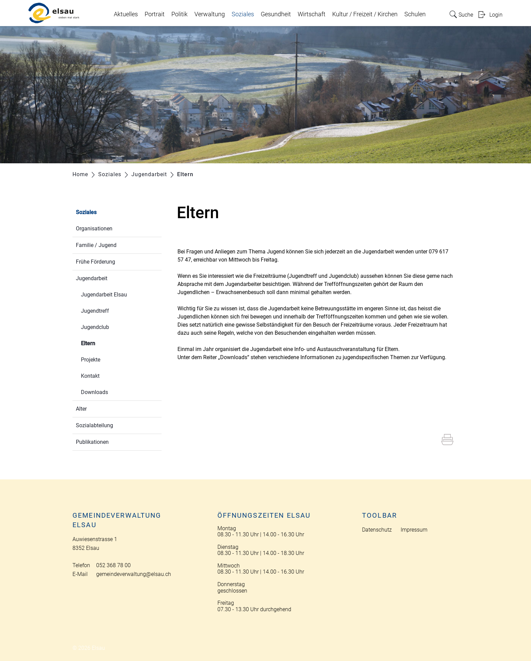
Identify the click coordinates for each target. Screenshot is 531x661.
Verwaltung (209, 14)
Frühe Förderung (95, 262)
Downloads (94, 392)
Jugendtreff (95, 311)
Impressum (414, 529)
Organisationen (94, 228)
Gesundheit (276, 14)
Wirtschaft (311, 14)
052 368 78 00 (113, 565)
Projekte (90, 359)
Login (496, 15)
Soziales (243, 14)
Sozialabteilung (94, 425)
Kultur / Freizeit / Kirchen (365, 14)
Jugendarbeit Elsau (104, 294)
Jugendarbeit (91, 278)
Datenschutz (377, 529)
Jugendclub (95, 327)
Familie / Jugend (96, 245)
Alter (81, 409)
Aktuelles (126, 14)
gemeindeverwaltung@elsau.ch (133, 574)
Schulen (415, 14)
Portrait (155, 14)
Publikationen (92, 442)
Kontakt (90, 376)
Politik (179, 14)
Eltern (104, 343)
